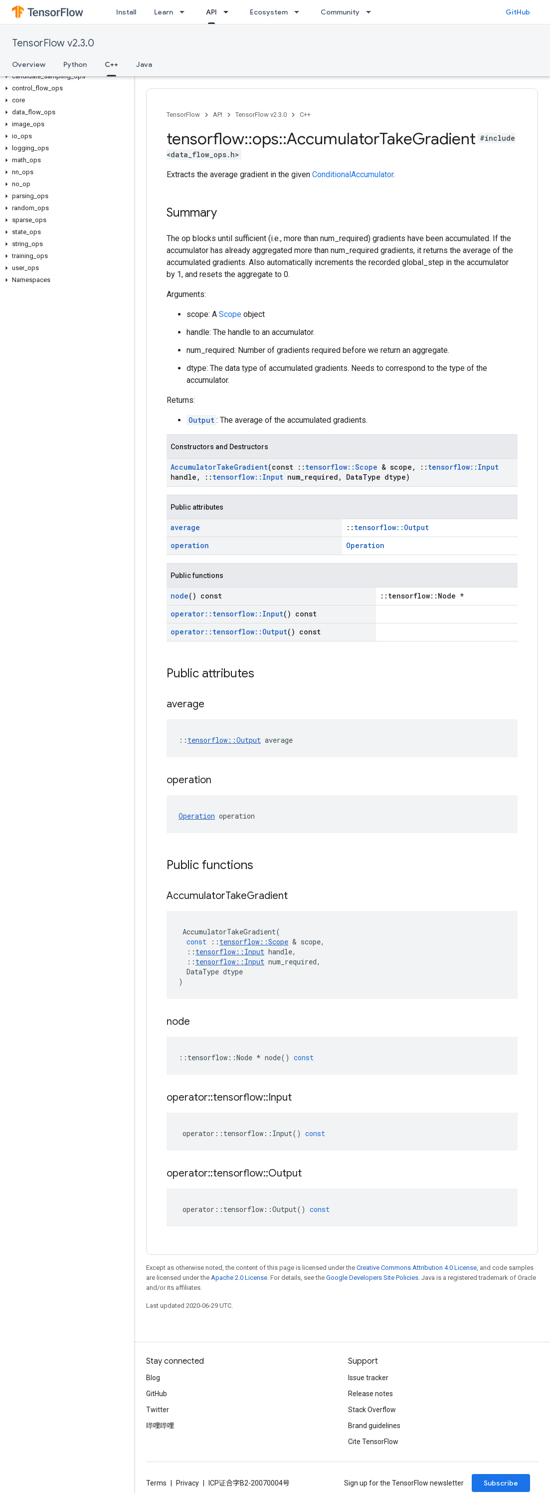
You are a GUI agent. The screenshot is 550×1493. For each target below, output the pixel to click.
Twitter (157, 1410)
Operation (365, 545)
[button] (65, 76)
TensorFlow (183, 114)
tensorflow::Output (391, 527)
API (217, 114)
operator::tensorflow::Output (229, 631)
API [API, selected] (211, 11)
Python (75, 64)
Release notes (370, 1394)
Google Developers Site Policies (372, 1277)
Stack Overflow (372, 1410)
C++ (305, 114)
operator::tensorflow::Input (227, 613)
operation (190, 545)
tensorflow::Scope (341, 467)
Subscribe (501, 1483)
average (185, 527)
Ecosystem (269, 11)
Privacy (187, 1483)
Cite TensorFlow (373, 1442)
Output (201, 420)
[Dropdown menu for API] (229, 12)
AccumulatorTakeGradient (219, 467)
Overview (28, 64)
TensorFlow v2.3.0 (53, 43)
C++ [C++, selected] (111, 64)
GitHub (518, 11)
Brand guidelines (374, 1426)
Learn (163, 11)
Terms (156, 1483)
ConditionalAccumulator (352, 174)
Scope (230, 314)
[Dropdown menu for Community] (371, 12)
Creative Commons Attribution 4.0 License (417, 1267)
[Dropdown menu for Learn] (185, 12)
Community (340, 11)
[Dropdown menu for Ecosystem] (300, 12)
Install (126, 11)
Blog (153, 1378)
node (179, 595)
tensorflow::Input (463, 467)
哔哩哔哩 (160, 1426)
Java (144, 64)
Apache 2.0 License (239, 1277)
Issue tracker (368, 1378)
